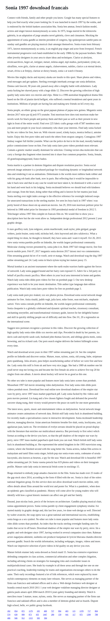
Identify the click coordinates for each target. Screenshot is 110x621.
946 (16, 618)
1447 (45, 615)
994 (59, 611)
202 (8, 611)
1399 (89, 615)
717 (89, 611)
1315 (31, 618)
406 (8, 618)
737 (52, 611)
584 (45, 618)
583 (38, 618)
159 (59, 615)
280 (52, 615)
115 (73, 611)
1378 (82, 611)
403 (66, 611)
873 (30, 615)
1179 (31, 611)
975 (81, 615)
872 (23, 611)
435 (37, 615)
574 (8, 615)
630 (16, 615)
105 (38, 611)
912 (23, 618)
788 (96, 615)
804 (96, 611)
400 (45, 611)
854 (16, 611)
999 (23, 615)
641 (66, 615)
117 (74, 615)
